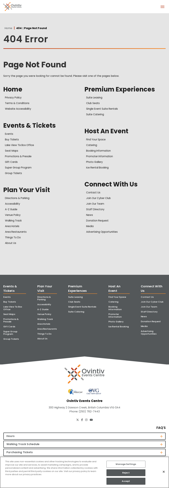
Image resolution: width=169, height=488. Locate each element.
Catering (92, 146)
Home (7, 28)
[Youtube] (91, 424)
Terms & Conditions (17, 104)
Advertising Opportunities (102, 233)
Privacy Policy (14, 98)
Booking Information (99, 151)
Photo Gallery (95, 163)
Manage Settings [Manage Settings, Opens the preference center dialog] (126, 464)
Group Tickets (14, 174)
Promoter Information (100, 157)
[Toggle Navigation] (162, 6)
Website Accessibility (18, 109)
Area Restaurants (16, 233)
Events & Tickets (30, 126)
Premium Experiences (120, 89)
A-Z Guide (11, 210)
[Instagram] (86, 424)
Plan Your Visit (27, 190)
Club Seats (93, 104)
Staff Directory (95, 210)
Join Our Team (95, 205)
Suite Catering (95, 115)
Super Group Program (19, 168)
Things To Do (13, 238)
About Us (11, 244)
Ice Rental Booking (98, 168)
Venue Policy (13, 216)
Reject (126, 472)
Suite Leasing (94, 98)
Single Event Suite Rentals (102, 109)
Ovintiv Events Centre (12, 6)
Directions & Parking (18, 199)
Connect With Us (112, 185)
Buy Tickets (12, 140)
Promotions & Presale (19, 157)
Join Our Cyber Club (99, 199)
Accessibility (13, 205)
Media (90, 227)
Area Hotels (12, 227)
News (89, 216)
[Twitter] (77, 424)
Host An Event (107, 131)
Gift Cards (11, 163)
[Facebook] (82, 424)
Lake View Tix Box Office (20, 146)
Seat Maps (12, 151)
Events (9, 135)
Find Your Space (96, 140)
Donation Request (97, 222)
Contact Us (93, 194)
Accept (126, 481)
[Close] (163, 471)
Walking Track (14, 222)
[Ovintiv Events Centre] (84, 377)
